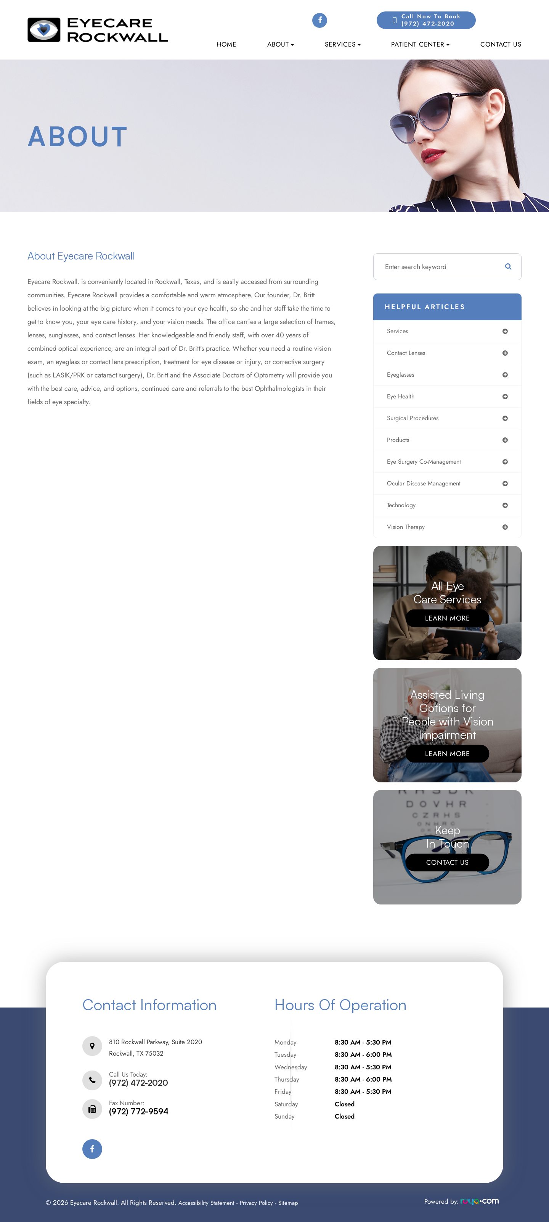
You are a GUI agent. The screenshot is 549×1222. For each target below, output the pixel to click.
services (397, 332)
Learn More (447, 626)
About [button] (280, 44)
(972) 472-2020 (138, 1083)
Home (226, 44)
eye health (400, 399)
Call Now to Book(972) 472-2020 (431, 20)
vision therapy (406, 534)
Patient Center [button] (420, 44)
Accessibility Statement (209, 1202)
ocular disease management (426, 489)
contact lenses (406, 354)
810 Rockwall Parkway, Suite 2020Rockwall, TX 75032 (155, 1051)
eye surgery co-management (427, 467)
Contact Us (501, 44)
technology (401, 512)
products (397, 444)
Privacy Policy (263, 1202)
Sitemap (297, 1202)
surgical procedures (414, 422)
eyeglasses (400, 377)
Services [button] (343, 44)
